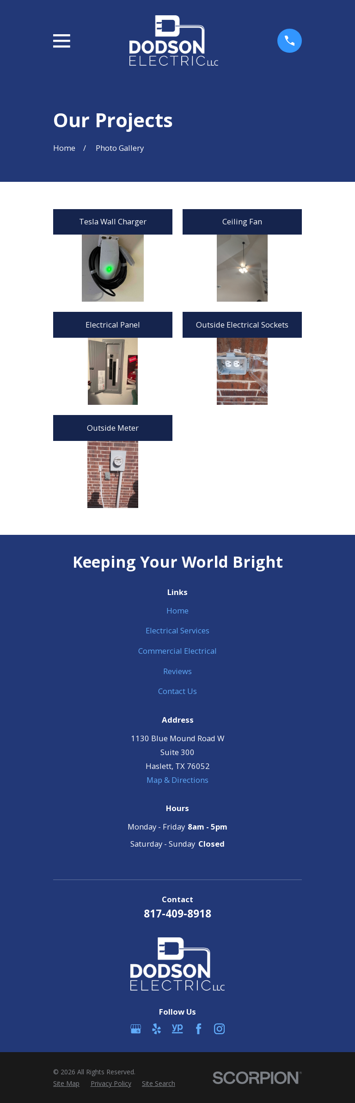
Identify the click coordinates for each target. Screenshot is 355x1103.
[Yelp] (156, 1028)
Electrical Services (177, 630)
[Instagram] (219, 1028)
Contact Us (177, 691)
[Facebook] (198, 1028)
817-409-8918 (177, 913)
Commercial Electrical (177, 650)
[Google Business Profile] (135, 1028)
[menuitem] (66, 1083)
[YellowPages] (177, 1028)
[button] (112, 268)
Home (177, 610)
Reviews (177, 671)
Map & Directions (177, 780)
